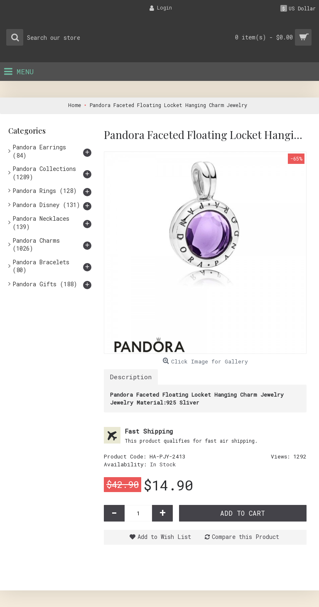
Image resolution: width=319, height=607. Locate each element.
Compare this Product (245, 537)
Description (131, 377)
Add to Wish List (164, 537)
